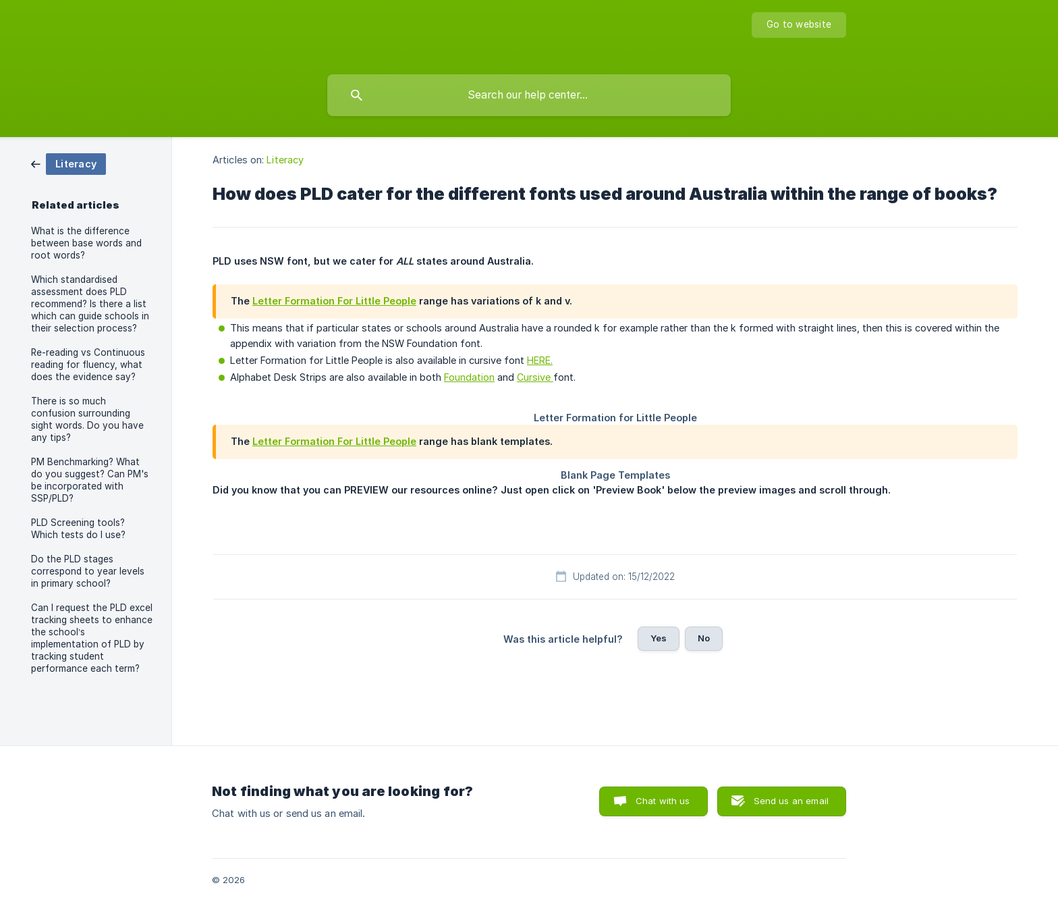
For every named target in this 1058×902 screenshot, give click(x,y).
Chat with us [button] (663, 800)
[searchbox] (529, 95)
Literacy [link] (285, 159)
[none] (799, 25)
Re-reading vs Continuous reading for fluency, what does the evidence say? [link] (88, 364)
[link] (68, 163)
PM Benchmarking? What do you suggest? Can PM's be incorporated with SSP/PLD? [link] (89, 480)
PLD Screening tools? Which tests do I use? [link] (78, 528)
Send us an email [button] (791, 800)
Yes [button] (658, 638)
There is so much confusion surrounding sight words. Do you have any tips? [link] (87, 419)
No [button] (704, 638)
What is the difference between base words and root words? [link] (86, 243)
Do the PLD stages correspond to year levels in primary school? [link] (87, 571)
